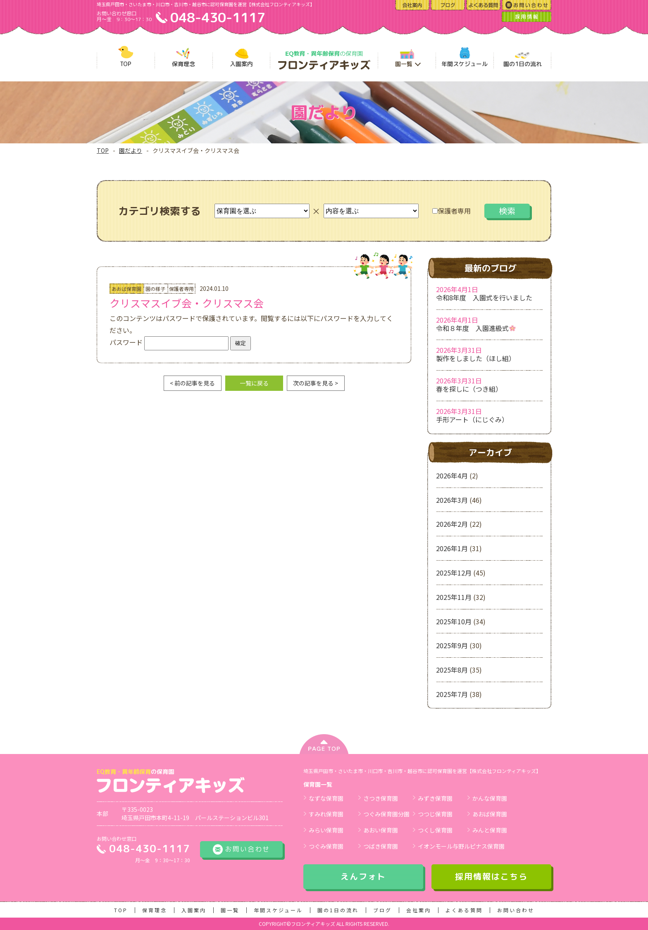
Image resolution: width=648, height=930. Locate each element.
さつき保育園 (380, 798)
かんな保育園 (489, 798)
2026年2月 (452, 524)
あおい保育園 (380, 830)
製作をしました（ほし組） (475, 358)
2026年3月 (452, 500)
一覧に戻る (254, 383)
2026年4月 (452, 475)
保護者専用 (451, 211)
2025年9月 (452, 645)
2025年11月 (454, 597)
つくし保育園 (435, 830)
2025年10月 (454, 621)
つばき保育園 (380, 846)
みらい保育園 (326, 830)
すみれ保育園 (326, 814)
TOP (103, 150)
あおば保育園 (489, 814)
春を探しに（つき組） (469, 389)
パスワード (169, 342)
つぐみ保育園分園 (386, 814)
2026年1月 (452, 548)
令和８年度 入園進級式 (476, 328)
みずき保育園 (435, 798)
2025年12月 (454, 573)
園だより (130, 150)
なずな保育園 (326, 798)
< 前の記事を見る (192, 383)
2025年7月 (452, 694)
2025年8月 (452, 670)
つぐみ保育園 (326, 846)
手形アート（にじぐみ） (472, 419)
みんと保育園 (489, 830)
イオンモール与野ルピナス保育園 (461, 846)
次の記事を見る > (315, 383)
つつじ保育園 (435, 814)
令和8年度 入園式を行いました (484, 297)
